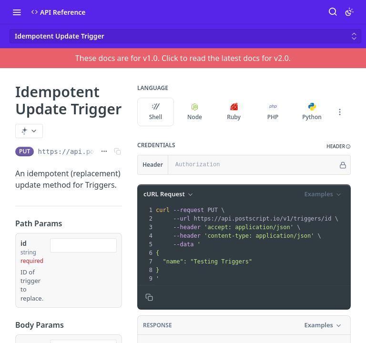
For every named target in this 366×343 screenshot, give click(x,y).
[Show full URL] (104, 151)
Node (194, 112)
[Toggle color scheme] (349, 12)
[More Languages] (340, 112)
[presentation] (252, 244)
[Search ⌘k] (332, 12)
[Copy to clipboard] (149, 297)
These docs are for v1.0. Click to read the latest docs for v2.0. (183, 58)
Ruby (234, 112)
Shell (156, 112)
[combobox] (83, 245)
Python (312, 112)
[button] (338, 146)
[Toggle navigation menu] (17, 12)
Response (157, 325)
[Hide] (343, 165)
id (23, 243)
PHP (273, 112)
